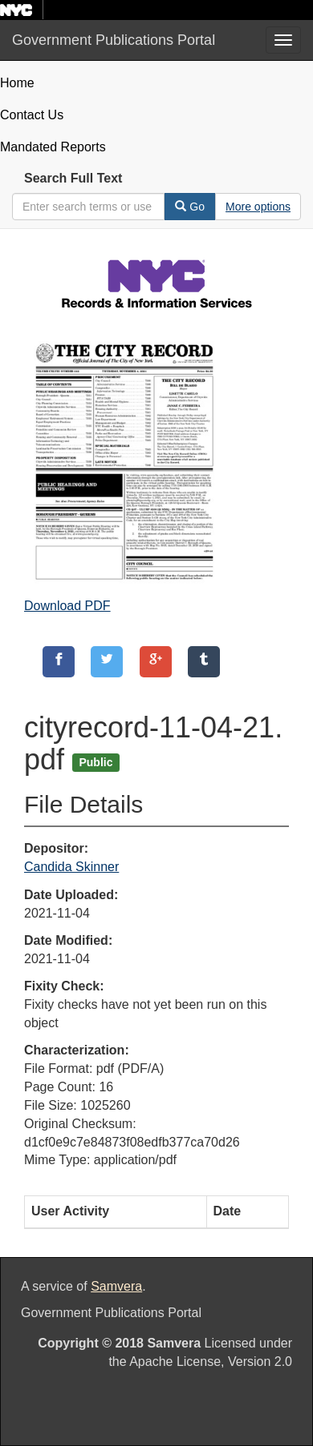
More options (258, 206)
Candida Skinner (71, 867)
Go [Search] (190, 206)
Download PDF (67, 606)
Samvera (116, 1286)
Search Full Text (73, 178)
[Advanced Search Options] (258, 206)
